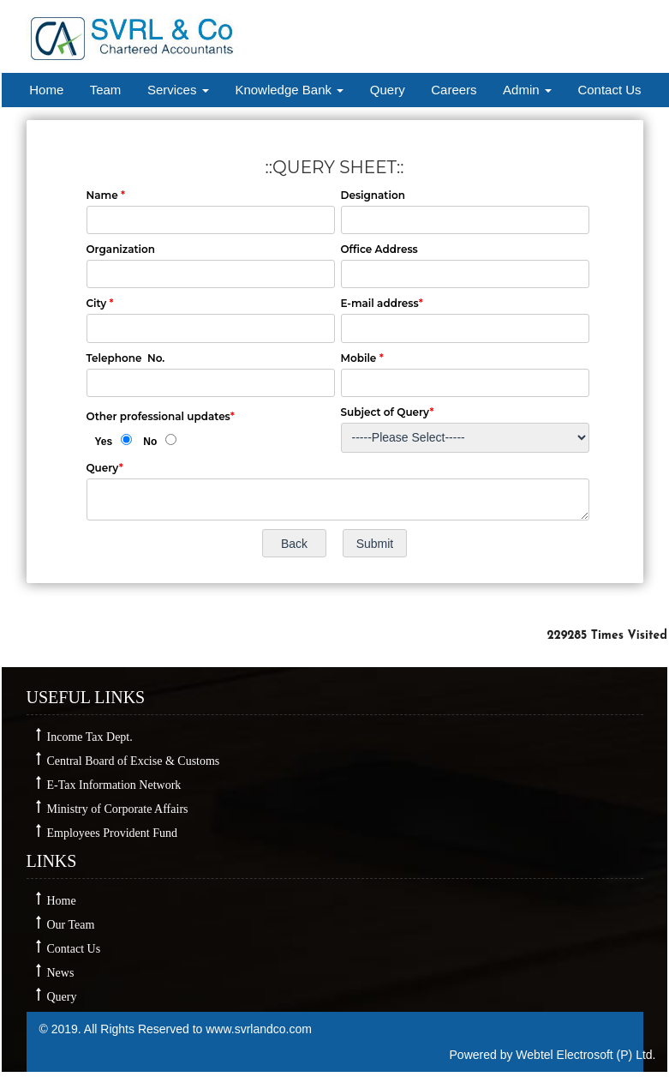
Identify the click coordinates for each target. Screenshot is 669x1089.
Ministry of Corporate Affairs (117, 809)
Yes (104, 442)
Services (178, 89)
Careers (453, 89)
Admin (527, 89)
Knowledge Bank (289, 89)
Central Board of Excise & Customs (133, 761)
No (150, 442)
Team (106, 89)
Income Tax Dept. (90, 737)
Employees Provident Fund (112, 833)
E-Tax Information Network (114, 785)
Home (46, 89)
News (61, 972)
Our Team (71, 924)
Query (387, 89)
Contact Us (609, 89)
